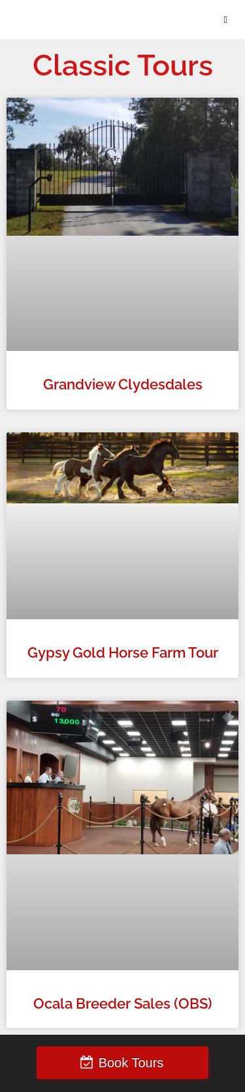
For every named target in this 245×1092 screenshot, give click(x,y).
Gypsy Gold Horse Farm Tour (122, 653)
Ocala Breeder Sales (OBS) (122, 1004)
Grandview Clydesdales (123, 384)
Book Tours (131, 1063)
